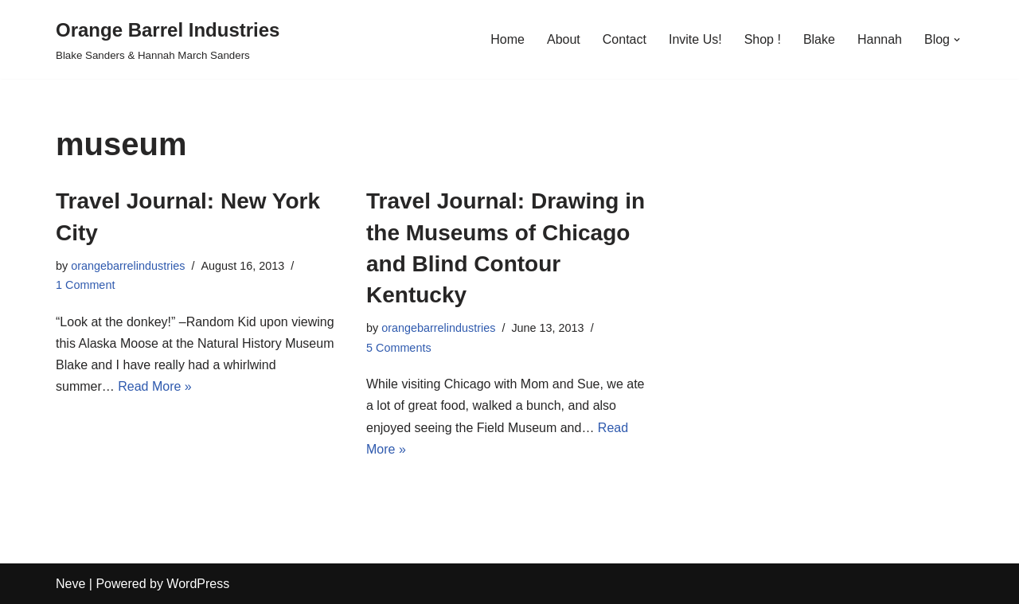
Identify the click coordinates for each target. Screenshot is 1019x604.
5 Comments (398, 347)
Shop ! (762, 39)
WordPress (197, 583)
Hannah (879, 39)
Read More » (155, 386)
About (563, 39)
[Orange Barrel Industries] (167, 39)
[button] (957, 40)
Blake (819, 39)
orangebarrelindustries (128, 265)
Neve (70, 583)
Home (507, 39)
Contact (624, 39)
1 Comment (85, 285)
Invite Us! (695, 39)
